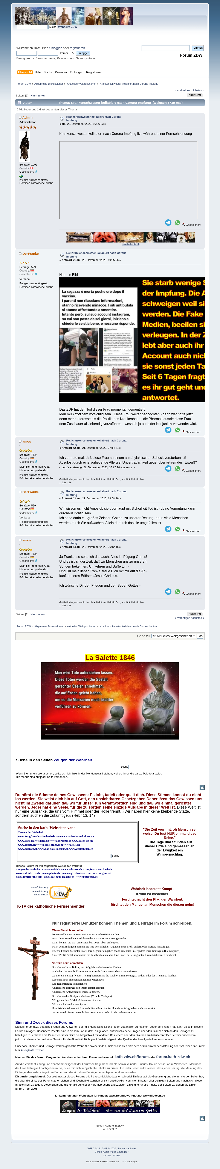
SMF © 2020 (109, 1148)
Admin (27, 117)
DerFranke (30, 253)
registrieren (77, 48)
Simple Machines (126, 1148)
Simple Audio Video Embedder (111, 1152)
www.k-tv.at (41, 894)
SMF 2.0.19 (93, 1148)
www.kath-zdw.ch (130, 244)
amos (26, 441)
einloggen (55, 48)
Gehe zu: (143, 636)
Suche (22, 760)
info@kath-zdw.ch (32, 1050)
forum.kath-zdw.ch (173, 1057)
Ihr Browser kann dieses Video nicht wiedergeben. (110, 701)
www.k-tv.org (40, 891)
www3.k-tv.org (39, 887)
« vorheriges (182, 90)
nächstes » (197, 90)
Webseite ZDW (67, 27)
